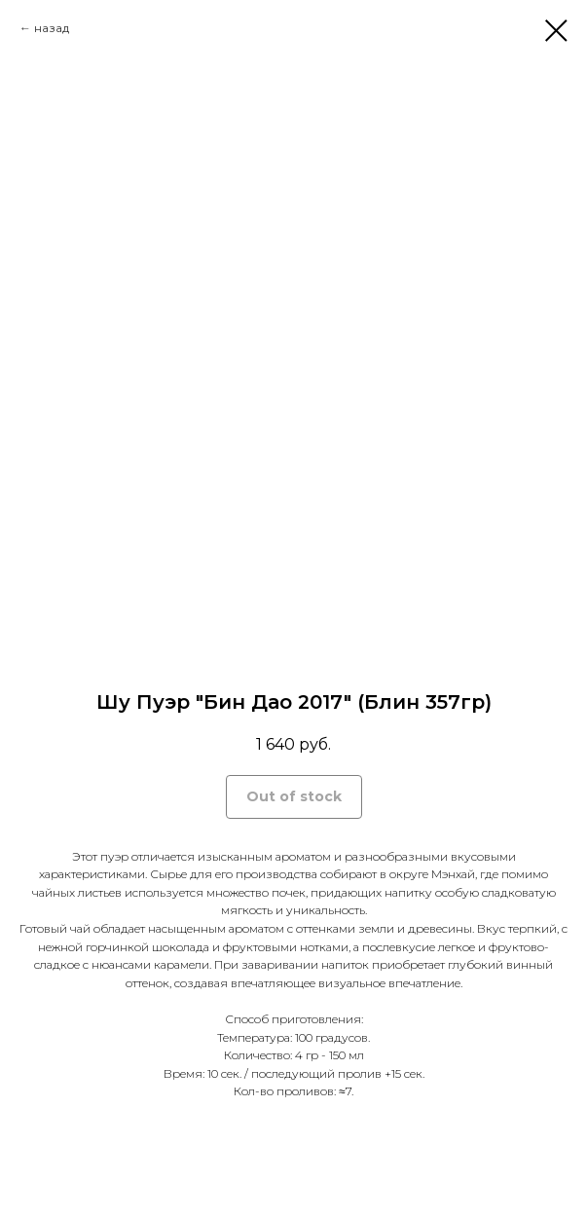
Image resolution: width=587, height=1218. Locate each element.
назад (51, 27)
